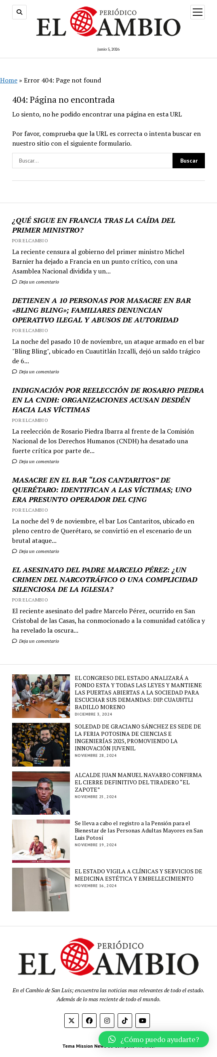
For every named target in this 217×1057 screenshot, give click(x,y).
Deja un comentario (35, 282)
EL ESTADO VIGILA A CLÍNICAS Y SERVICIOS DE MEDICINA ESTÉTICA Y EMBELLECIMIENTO (138, 875)
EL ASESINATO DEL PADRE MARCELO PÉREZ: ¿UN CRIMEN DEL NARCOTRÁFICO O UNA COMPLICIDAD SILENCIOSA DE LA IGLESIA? (104, 579)
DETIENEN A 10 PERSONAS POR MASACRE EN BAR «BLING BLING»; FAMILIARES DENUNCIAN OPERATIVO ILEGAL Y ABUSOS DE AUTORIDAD (101, 309)
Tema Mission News (84, 1046)
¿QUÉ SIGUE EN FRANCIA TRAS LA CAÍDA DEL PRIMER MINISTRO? (93, 225)
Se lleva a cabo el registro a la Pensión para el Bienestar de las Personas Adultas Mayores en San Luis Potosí (139, 830)
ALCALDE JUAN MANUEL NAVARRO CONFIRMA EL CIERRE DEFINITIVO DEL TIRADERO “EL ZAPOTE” (138, 782)
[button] (154, 1039)
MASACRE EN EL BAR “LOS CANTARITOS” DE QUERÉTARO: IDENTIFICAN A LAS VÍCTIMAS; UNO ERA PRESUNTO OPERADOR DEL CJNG (102, 489)
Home (8, 80)
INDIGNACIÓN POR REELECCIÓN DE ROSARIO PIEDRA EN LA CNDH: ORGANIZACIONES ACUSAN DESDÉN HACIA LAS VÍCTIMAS (108, 399)
